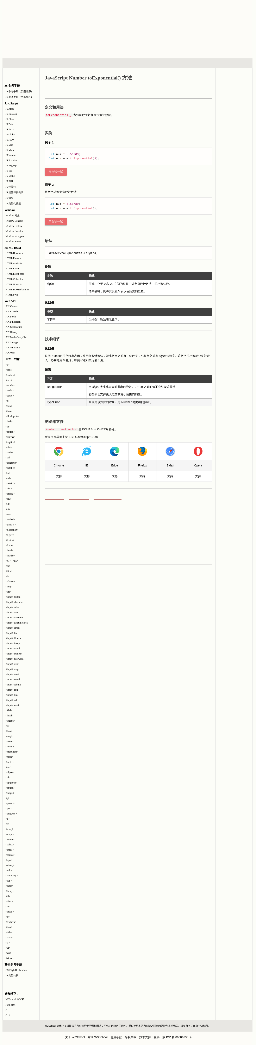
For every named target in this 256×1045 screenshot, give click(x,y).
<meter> (10, 762)
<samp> (10, 829)
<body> (9, 421)
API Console (12, 311)
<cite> (9, 447)
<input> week (12, 705)
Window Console (14, 220)
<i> (7, 576)
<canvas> (10, 437)
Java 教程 (10, 1004)
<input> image (13, 643)
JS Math (10, 150)
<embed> (10, 519)
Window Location (15, 231)
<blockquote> (12, 416)
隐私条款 (130, 1037)
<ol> (8, 777)
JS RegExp (11, 165)
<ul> (8, 947)
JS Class (10, 119)
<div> (9, 498)
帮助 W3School (98, 1037)
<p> (8, 798)
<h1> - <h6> (12, 560)
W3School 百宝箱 (15, 999)
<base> (9, 406)
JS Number (11, 155)
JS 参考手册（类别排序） (19, 91)
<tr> (8, 916)
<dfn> (9, 488)
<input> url (11, 700)
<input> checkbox (15, 602)
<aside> (9, 390)
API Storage (12, 342)
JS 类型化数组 (13, 203)
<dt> (8, 509)
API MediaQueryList (16, 337)
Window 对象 (13, 215)
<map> (9, 736)
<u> (8, 942)
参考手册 (234, 63)
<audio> (10, 395)
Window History (14, 226)
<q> (8, 818)
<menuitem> (12, 751)
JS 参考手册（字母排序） (19, 97)
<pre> (9, 808)
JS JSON (10, 139)
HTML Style (12, 294)
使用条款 (116, 1037)
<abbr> (9, 369)
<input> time (12, 695)
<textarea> (11, 922)
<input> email (13, 627)
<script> (10, 834)
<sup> (9, 880)
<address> (11, 375)
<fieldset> (11, 524)
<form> (9, 545)
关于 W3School (75, 1037)
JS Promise (11, 160)
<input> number (14, 653)
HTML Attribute (14, 263)
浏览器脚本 (56, 63)
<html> (9, 571)
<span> (9, 860)
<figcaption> (12, 529)
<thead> (10, 911)
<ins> (8, 591)
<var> (9, 953)
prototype (54, 89)
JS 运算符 (11, 186)
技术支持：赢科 (149, 1037)
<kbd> (9, 710)
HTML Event (12, 268)
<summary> (12, 875)
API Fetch (11, 316)
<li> (8, 725)
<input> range (13, 669)
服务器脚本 (94, 63)
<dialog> (10, 493)
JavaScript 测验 (234, 122)
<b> (8, 400)
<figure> (10, 535)
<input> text (12, 689)
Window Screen (13, 241)
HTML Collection (15, 279)
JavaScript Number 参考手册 (107, 89)
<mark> (9, 741)
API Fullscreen (13, 321)
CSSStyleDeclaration (16, 970)
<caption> (11, 442)
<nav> (9, 767)
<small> (10, 849)
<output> (10, 793)
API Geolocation (14, 326)
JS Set (9, 170)
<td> (8, 896)
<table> (9, 885)
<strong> (10, 865)
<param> (10, 803)
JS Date (9, 124)
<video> (10, 958)
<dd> (8, 473)
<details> (10, 483)
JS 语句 (9, 197)
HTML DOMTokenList (17, 289)
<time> (9, 927)
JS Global (10, 134)
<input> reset (12, 674)
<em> (8, 514)
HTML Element (13, 258)
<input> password (15, 658)
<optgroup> (11, 782)
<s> (7, 824)
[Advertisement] (141, 29)
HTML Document (15, 253)
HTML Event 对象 (15, 273)
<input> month (13, 648)
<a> (8, 364)
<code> (9, 452)
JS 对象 (9, 181)
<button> (10, 431)
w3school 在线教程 (40, 9)
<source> (10, 854)
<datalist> (10, 467)
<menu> (10, 746)
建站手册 (197, 63)
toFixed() (79, 89)
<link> (9, 731)
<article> (10, 385)
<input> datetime (14, 617)
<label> (9, 715)
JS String (10, 175)
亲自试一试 (56, 171)
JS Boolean (11, 113)
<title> (9, 932)
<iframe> (10, 581)
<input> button (13, 596)
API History (12, 332)
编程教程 (132, 63)
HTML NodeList (14, 284)
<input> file (11, 633)
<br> (8, 426)
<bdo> (9, 411)
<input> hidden (13, 638)
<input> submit (13, 684)
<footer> (10, 540)
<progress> (11, 813)
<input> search (13, 679)
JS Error (10, 129)
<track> (9, 937)
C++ (8, 1015)
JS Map (9, 144)
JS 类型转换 (12, 975)
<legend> (10, 720)
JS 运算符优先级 (14, 192)
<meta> (9, 756)
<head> (9, 550)
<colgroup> (11, 462)
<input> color (12, 607)
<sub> (9, 870)
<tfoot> (9, 901)
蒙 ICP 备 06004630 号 (177, 1037)
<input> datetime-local (17, 622)
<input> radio (12, 664)
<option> (10, 787)
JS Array (10, 108)
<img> (9, 586)
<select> (10, 844)
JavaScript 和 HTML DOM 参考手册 (234, 91)
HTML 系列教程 (19, 63)
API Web (10, 352)
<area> (9, 380)
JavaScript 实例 (234, 107)
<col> (8, 457)
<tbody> (10, 891)
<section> (10, 839)
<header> (10, 555)
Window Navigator (15, 236)
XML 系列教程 (165, 63)
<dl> (8, 504)
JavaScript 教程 (234, 138)
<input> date (12, 612)
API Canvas (12, 306)
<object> (10, 772)
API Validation (13, 347)
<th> (8, 906)
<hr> (8, 566)
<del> (8, 478)
